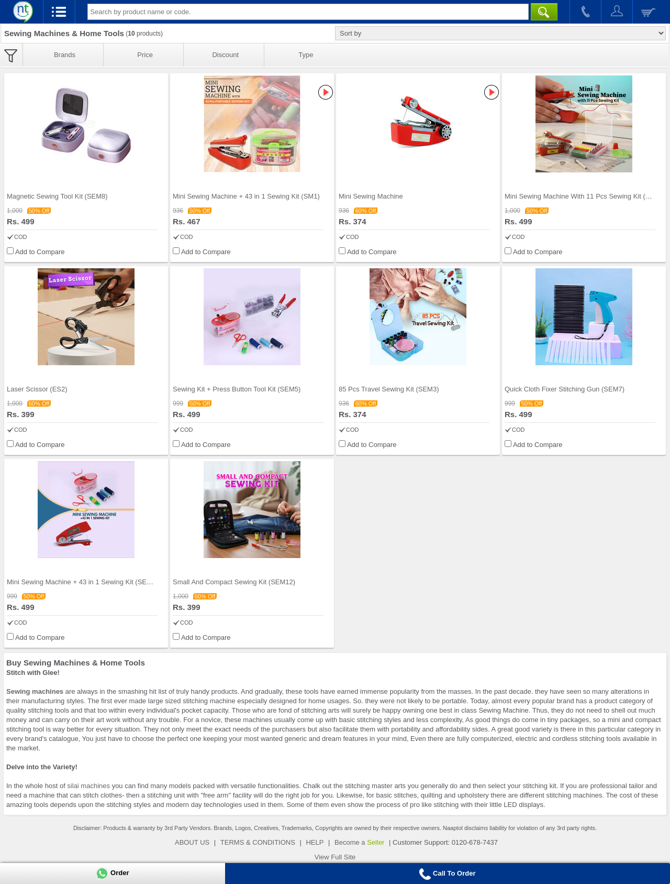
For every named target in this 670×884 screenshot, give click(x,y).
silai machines (88, 786)
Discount (225, 55)
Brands (64, 55)
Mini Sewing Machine (371, 196)
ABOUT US (192, 842)
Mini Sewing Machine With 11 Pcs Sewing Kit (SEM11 (586, 196)
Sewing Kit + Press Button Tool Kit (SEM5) (236, 389)
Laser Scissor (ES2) (37, 389)
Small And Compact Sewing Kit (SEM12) (234, 582)
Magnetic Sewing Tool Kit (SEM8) (57, 196)
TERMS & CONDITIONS (257, 842)
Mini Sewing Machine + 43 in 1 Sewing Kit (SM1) (246, 196)
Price (145, 55)
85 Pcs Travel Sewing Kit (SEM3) (389, 389)
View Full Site (335, 857)
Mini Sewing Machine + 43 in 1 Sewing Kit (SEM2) (82, 582)
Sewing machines (34, 691)
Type (305, 55)
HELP (314, 842)
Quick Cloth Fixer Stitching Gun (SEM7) (564, 389)
